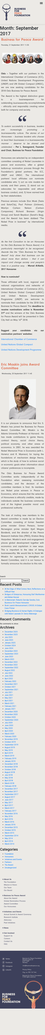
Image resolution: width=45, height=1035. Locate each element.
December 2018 (11, 764)
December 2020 (11, 712)
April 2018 (9, 780)
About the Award (10, 898)
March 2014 (9, 844)
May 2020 (9, 728)
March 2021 (9, 703)
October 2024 (10, 645)
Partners (8, 862)
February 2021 (10, 706)
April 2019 (9, 753)
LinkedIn (6, 970)
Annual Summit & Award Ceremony (17, 914)
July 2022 (9, 673)
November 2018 (11, 767)
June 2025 (9, 640)
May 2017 (9, 802)
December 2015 (11, 827)
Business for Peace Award (14, 895)
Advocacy (7, 920)
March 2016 (9, 822)
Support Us (8, 936)
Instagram (7, 966)
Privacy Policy (27, 969)
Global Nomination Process (15, 901)
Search (3, 576)
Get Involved (9, 933)
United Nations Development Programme (21, 349)
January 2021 (10, 709)
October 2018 (10, 769)
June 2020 (9, 725)
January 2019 (10, 761)
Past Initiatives (9, 923)
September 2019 (11, 745)
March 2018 (9, 783)
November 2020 (11, 714)
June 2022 (9, 676)
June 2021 (9, 695)
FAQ (5, 944)
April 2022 (9, 678)
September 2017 (11, 794)
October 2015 (10, 830)
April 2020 (9, 731)
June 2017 (9, 800)
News (6, 928)
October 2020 (10, 717)
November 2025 (11, 634)
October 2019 (10, 742)
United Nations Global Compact (17, 344)
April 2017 (9, 805)
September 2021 (11, 690)
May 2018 (9, 778)
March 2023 (9, 659)
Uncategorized (10, 868)
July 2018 (9, 775)
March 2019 (9, 756)
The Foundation (10, 882)
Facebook (7, 962)
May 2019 (9, 750)
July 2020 (9, 723)
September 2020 (11, 720)
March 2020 (9, 734)
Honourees (9, 857)
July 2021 (9, 692)
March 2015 (9, 833)
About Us (7, 879)
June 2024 (9, 648)
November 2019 (11, 739)
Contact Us (8, 941)
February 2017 (10, 811)
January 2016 (10, 825)
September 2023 (11, 654)
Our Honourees (10, 906)
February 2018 (10, 786)
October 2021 (10, 687)
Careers (7, 939)
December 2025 (11, 632)
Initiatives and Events (13, 859)
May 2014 (9, 838)
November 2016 (11, 814)
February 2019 (10, 758)
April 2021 (9, 701)
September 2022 (11, 667)
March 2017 (9, 808)
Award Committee (11, 904)
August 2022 (10, 670)
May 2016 (9, 816)
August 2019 (10, 747)
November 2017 (11, 791)
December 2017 (11, 789)
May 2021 (9, 698)
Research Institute (11, 917)
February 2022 (10, 681)
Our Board (8, 890)
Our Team (8, 888)
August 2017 (10, 797)
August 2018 (10, 772)
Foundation (9, 854)
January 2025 (10, 643)
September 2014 (11, 836)
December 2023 (11, 651)
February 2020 (10, 736)
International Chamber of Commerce (19, 339)
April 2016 (9, 819)
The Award (9, 865)
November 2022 (11, 665)
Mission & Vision (10, 885)
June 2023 (9, 656)
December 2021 (11, 684)
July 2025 (9, 637)
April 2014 (9, 841)
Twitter (6, 959)
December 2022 (11, 662)
